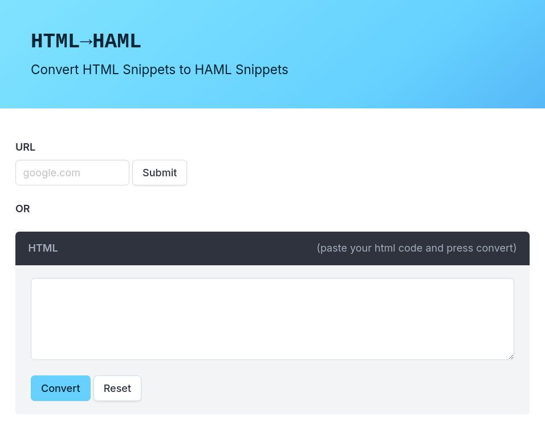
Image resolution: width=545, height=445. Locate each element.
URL (25, 147)
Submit (160, 173)
